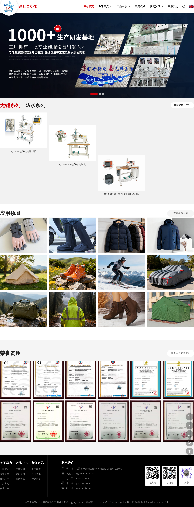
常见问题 (36, 479)
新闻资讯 (156, 6)
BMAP (103, 502)
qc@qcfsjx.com (83, 483)
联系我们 (173, 6)
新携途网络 (137, 502)
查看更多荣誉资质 (180, 353)
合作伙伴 (4, 488)
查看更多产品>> (182, 105)
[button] (94, 94)
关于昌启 (105, 6)
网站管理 (90, 502)
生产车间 (4, 483)
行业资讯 (36, 474)
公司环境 (4, 479)
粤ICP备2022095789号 (156, 502)
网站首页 (89, 6)
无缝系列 (10, 105)
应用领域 (140, 6)
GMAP (114, 502)
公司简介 (4, 469)
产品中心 (123, 6)
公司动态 (36, 469)
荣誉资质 (4, 474)
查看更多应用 (180, 213)
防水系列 (35, 105)
